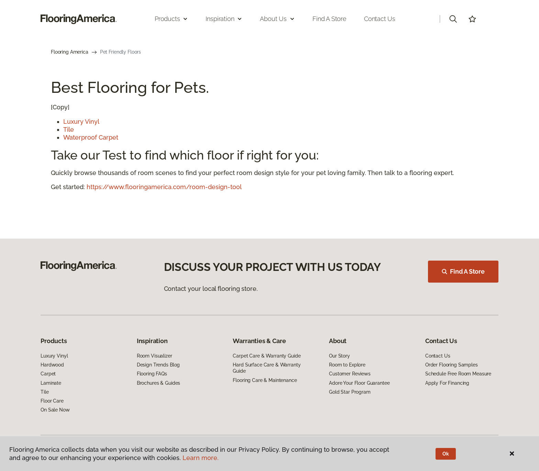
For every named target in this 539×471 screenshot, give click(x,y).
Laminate (51, 383)
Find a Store (329, 18)
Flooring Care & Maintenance (265, 380)
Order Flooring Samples (451, 365)
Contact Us (379, 18)
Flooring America (69, 52)
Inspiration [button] (224, 18)
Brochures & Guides (158, 383)
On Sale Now (55, 410)
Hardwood (52, 365)
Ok (445, 454)
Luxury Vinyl (81, 121)
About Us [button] (277, 18)
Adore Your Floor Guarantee (359, 383)
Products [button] (171, 18)
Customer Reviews (350, 373)
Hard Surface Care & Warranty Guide (266, 368)
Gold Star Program (350, 392)
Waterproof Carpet (90, 137)
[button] (453, 19)
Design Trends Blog (158, 365)
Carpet (48, 373)
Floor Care (52, 401)
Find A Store (463, 271)
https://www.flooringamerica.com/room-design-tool (164, 186)
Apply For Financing (447, 383)
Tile (68, 129)
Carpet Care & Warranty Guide (266, 356)
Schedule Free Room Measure (458, 373)
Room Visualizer (154, 356)
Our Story (339, 356)
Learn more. (201, 457)
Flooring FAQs (152, 373)
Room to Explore (347, 365)
